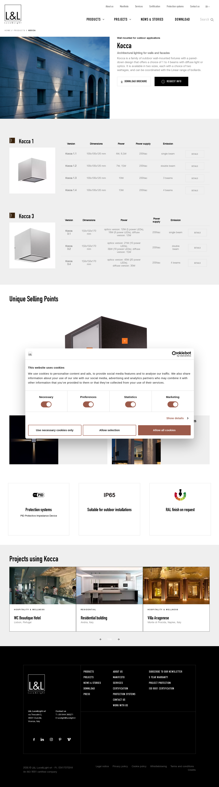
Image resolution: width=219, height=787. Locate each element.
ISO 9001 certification (161, 688)
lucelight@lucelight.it (66, 718)
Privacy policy (120, 766)
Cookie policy (139, 766)
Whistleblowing (158, 766)
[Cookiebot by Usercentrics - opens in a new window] (174, 354)
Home (8, 30)
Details (195, 154)
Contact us (195, 6)
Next (119, 639)
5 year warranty (158, 677)
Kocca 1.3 (70, 178)
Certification (154, 6)
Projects (120, 19)
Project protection (160, 682)
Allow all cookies (164, 430)
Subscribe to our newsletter (165, 671)
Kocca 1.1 (70, 154)
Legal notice (102, 766)
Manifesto (124, 6)
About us (109, 6)
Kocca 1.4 (70, 190)
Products (94, 19)
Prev (101, 639)
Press (87, 694)
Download (182, 19)
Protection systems (175, 6)
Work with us (120, 705)
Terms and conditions (182, 766)
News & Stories (152, 19)
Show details (175, 418)
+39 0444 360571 (65, 715)
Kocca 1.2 (70, 166)
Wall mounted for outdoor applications (138, 38)
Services (139, 6)
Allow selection (109, 430)
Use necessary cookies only (54, 430)
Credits (192, 770)
